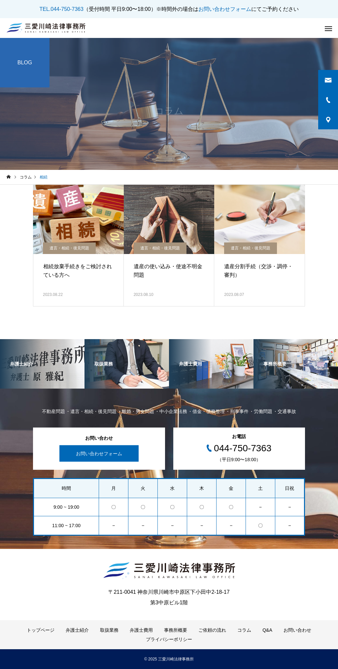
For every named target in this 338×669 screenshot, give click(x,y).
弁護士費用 (141, 630)
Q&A (267, 630)
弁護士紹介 (77, 630)
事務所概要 (175, 630)
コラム (244, 630)
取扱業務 (109, 630)
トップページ (40, 630)
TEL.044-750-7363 (61, 9)
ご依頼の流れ (212, 630)
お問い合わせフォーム (224, 9)
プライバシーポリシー (169, 639)
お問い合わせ (297, 630)
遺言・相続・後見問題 (69, 248)
